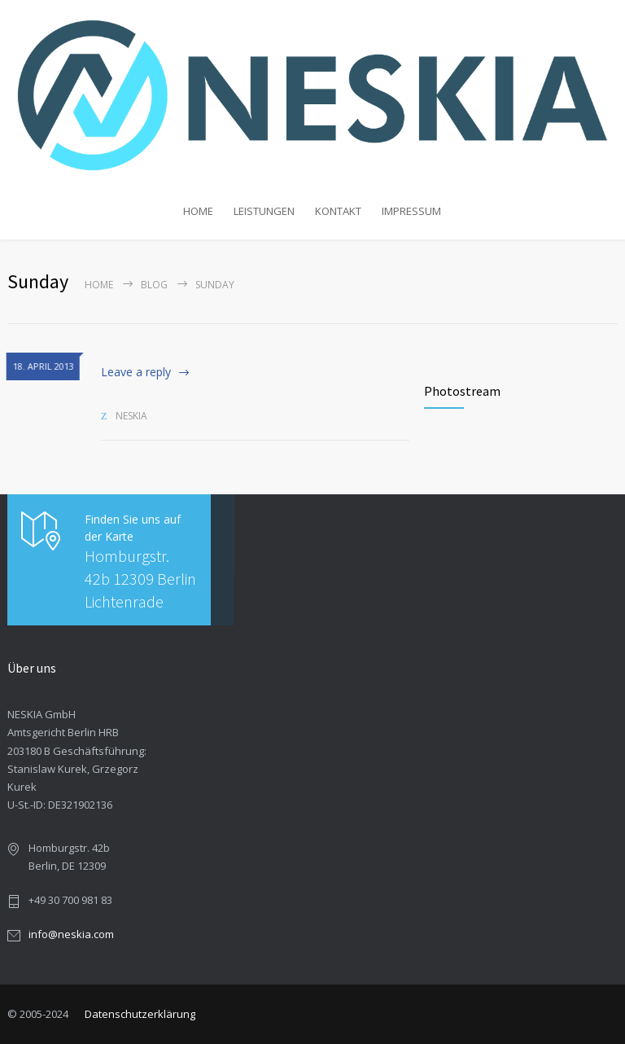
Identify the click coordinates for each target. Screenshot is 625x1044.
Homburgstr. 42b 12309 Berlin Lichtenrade (140, 579)
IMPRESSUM (411, 211)
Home (99, 285)
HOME (198, 211)
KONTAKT (338, 211)
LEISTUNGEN (264, 211)
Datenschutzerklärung (140, 1014)
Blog (154, 285)
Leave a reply (136, 371)
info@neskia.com (71, 934)
